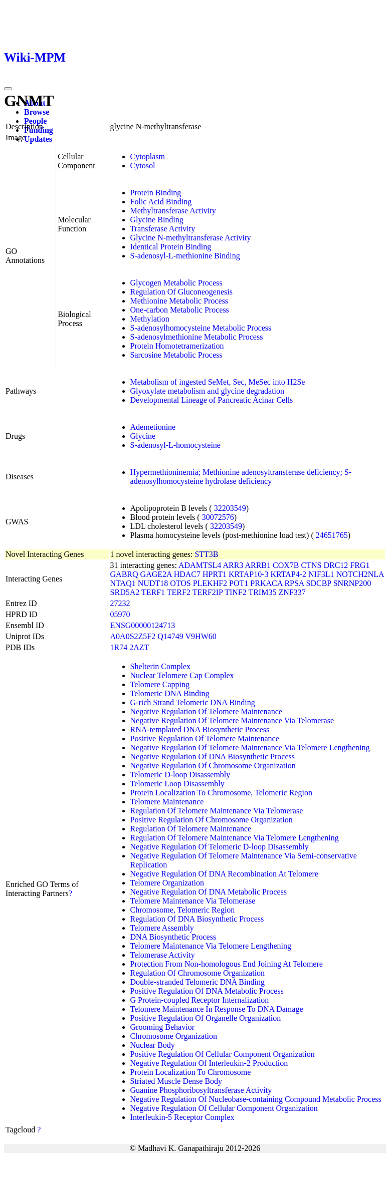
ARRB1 (258, 565)
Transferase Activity (163, 228)
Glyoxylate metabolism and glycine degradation (207, 391)
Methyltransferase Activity (173, 210)
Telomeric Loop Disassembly (177, 783)
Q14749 (170, 636)
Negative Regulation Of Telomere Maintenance (206, 711)
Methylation (149, 319)
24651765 (332, 535)
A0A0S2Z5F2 (133, 636)
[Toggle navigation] (8, 88)
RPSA (294, 583)
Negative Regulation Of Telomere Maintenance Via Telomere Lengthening (250, 747)
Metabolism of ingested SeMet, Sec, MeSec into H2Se (217, 382)
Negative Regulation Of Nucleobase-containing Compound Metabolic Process (255, 1099)
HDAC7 (187, 574)
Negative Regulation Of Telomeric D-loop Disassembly (219, 846)
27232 (120, 603)
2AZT (139, 647)
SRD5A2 (125, 592)
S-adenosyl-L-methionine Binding (185, 255)
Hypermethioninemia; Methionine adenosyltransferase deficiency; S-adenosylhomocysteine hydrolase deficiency (241, 476)
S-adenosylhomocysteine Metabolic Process (201, 328)
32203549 (230, 508)
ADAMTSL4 (199, 565)
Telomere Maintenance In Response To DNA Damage (216, 1009)
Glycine (143, 436)
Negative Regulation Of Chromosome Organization (213, 765)
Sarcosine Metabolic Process (176, 355)
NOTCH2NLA (360, 574)
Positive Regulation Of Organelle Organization (205, 1018)
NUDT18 (153, 583)
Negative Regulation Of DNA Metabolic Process (208, 891)
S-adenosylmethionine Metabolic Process (196, 337)
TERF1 (153, 592)
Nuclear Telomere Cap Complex (182, 675)
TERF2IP (207, 592)
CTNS (311, 565)
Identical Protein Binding (171, 246)
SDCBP (318, 583)
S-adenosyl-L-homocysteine (175, 445)
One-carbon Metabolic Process (179, 310)
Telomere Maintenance (167, 801)
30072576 (218, 517)
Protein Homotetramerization (177, 346)
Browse (36, 112)
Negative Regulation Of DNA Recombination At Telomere (224, 873)
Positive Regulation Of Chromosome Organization (211, 819)
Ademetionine (153, 427)
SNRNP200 (352, 583)
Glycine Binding (156, 219)
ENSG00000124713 (142, 625)
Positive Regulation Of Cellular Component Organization (222, 1054)
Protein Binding (155, 192)
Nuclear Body (152, 1045)
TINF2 (236, 592)
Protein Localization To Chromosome (190, 1072)
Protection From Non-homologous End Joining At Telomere (226, 964)
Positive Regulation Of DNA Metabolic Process (207, 991)
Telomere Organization (167, 882)
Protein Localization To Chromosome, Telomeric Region (221, 792)
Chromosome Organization (173, 1036)
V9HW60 (201, 636)
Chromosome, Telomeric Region (182, 910)
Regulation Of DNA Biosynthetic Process (197, 919)
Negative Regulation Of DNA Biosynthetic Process (212, 756)
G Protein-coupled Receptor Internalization (199, 1000)
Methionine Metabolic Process (179, 301)
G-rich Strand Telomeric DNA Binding (192, 702)
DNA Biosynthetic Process (173, 937)
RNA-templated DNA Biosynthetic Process (200, 729)
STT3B (206, 554)
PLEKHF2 (210, 583)
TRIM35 (262, 592)
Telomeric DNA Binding (170, 693)
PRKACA (266, 583)
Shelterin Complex (160, 666)
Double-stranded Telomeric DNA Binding (197, 982)
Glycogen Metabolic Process (176, 282)
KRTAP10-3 (249, 574)
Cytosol (142, 165)
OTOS (180, 583)
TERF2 (178, 592)
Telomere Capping (159, 684)
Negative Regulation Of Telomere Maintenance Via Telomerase (232, 720)
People (35, 121)
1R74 (119, 647)
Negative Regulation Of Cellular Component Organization (224, 1108)
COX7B (286, 565)
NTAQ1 (123, 583)
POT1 (238, 583)
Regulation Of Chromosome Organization (197, 973)
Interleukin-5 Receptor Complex (182, 1117)
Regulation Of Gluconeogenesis (181, 291)
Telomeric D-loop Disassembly (180, 774)
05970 (120, 614)
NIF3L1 (321, 574)
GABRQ (124, 574)
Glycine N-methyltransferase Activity (190, 237)
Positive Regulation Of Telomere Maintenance (204, 738)
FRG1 (359, 565)
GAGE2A (156, 574)
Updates (38, 139)
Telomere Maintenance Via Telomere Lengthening (210, 946)
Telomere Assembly (162, 928)
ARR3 (233, 565)
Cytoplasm (147, 156)
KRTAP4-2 (289, 574)
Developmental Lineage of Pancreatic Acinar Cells (211, 400)
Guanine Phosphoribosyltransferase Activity (201, 1090)
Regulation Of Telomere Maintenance (191, 828)
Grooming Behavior (162, 1027)
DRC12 (335, 565)
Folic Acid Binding (161, 201)
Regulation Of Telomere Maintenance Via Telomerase (216, 810)
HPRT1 (215, 574)
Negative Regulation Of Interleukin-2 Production (209, 1063)
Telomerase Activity (162, 955)
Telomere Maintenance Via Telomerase (193, 901)
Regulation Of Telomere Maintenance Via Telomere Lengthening (234, 837)
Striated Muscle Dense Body (176, 1081)
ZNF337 (291, 592)
